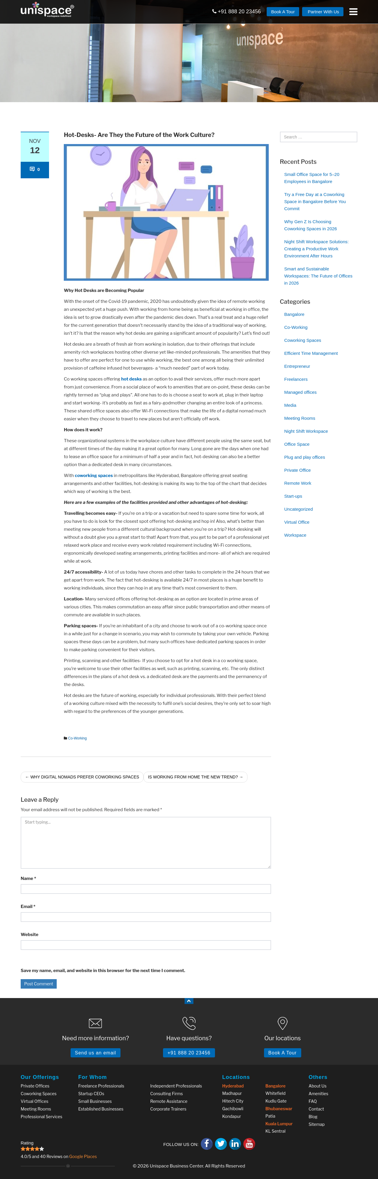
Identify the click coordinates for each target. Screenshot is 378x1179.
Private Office (297, 470)
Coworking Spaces (302, 340)
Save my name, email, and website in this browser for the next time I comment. (103, 970)
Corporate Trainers (168, 1108)
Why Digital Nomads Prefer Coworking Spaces (82, 777)
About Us (318, 1085)
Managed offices (300, 392)
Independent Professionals (176, 1085)
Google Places (83, 1156)
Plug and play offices (304, 457)
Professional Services (41, 1116)
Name (28, 878)
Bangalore (294, 314)
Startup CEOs (91, 1093)
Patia (270, 1115)
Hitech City (233, 1100)
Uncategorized (298, 509)
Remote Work (297, 483)
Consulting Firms (166, 1093)
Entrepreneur (297, 366)
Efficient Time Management (311, 353)
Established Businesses (100, 1108)
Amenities (318, 1093)
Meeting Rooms (299, 418)
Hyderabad (233, 1085)
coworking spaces (94, 475)
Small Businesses (95, 1101)
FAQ (313, 1101)
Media (290, 405)
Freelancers (296, 379)
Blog (313, 1116)
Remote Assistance (169, 1101)
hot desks (131, 379)
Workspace (295, 535)
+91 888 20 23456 (236, 11)
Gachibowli (232, 1108)
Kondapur (231, 1116)
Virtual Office (296, 522)
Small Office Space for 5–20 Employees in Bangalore (312, 178)
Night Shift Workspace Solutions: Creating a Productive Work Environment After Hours (316, 248)
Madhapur (232, 1093)
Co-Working (77, 738)
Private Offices (35, 1085)
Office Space (297, 444)
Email (28, 906)
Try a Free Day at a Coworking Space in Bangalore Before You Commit (315, 201)
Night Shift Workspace (306, 431)
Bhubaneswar (278, 1108)
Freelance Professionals (101, 1085)
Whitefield (275, 1093)
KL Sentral (275, 1131)
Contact (316, 1108)
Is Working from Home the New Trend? (195, 777)
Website (29, 934)
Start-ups (293, 496)
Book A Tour (283, 11)
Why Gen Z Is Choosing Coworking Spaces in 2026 (310, 225)
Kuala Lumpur (279, 1123)
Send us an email (95, 1052)
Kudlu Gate (276, 1100)
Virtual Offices (34, 1101)
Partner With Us (323, 11)
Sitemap (317, 1124)
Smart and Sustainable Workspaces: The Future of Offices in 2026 (318, 275)
